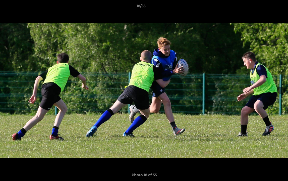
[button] (267, 7)
